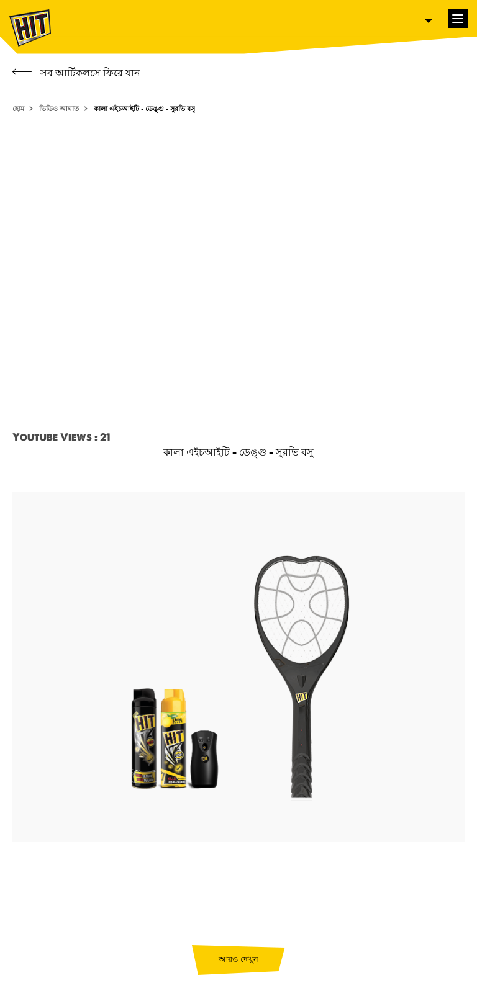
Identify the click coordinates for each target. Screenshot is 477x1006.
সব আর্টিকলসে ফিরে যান (76, 72)
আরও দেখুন (238, 959)
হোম (18, 108)
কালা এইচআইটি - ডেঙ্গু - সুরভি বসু (144, 108)
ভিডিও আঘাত (59, 108)
